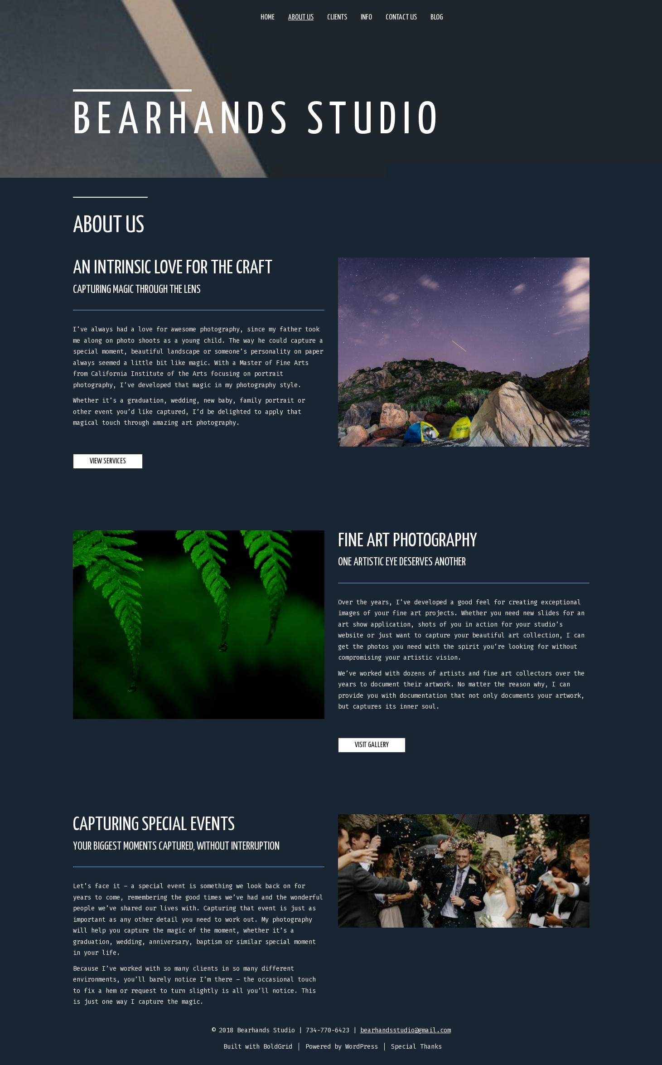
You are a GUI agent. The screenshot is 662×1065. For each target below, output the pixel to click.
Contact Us (401, 17)
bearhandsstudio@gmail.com (405, 1030)
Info (366, 17)
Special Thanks (416, 1046)
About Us (301, 17)
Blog (436, 17)
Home (268, 17)
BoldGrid (277, 1046)
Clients (337, 17)
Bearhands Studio (258, 121)
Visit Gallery (372, 745)
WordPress (361, 1046)
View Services (108, 461)
